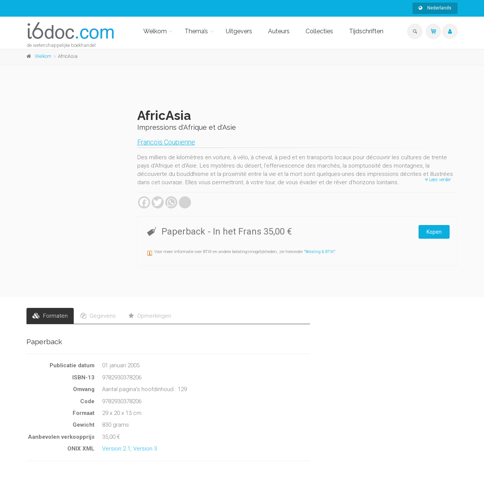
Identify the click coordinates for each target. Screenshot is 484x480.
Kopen (434, 232)
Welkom (155, 31)
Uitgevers (239, 31)
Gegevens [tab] (98, 315)
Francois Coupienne (166, 142)
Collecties (319, 31)
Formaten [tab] (50, 315)
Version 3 (145, 448)
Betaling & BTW (320, 251)
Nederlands (435, 8)
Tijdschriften (366, 31)
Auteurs (279, 31)
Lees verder (438, 179)
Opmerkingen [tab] (150, 315)
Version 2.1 (116, 448)
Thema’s (196, 31)
